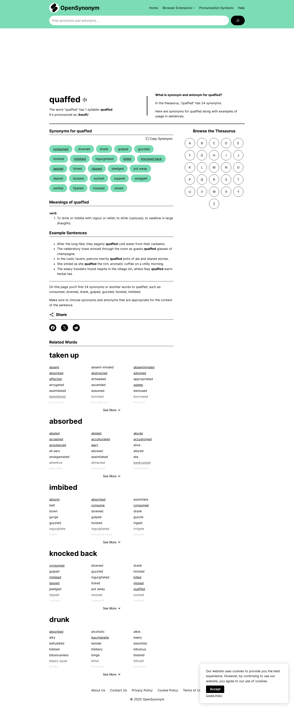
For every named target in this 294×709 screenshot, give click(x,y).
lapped (58, 169)
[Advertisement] (147, 60)
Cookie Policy (168, 690)
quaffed (139, 589)
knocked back (151, 159)
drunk (59, 619)
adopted (140, 373)
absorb (54, 499)
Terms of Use (193, 690)
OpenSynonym (79, 7)
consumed (60, 149)
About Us (98, 690)
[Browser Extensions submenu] (179, 8)
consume (98, 505)
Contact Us (118, 690)
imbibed (80, 159)
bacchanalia (100, 637)
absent (54, 367)
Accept (215, 692)
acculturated (100, 439)
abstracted (99, 373)
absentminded (144, 367)
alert (94, 445)
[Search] (238, 20)
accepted (56, 439)
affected (55, 379)
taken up (64, 355)
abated (54, 433)
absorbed (56, 373)
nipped (97, 169)
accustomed (143, 439)
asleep (138, 385)
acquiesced (57, 445)
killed (127, 159)
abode (138, 433)
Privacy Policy (142, 690)
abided (96, 433)
